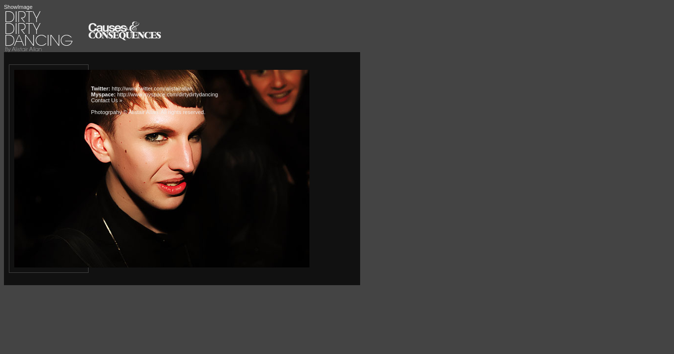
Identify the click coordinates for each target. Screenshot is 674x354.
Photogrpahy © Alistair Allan (124, 112)
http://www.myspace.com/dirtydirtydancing (167, 94)
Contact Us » (107, 100)
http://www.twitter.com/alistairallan (152, 88)
